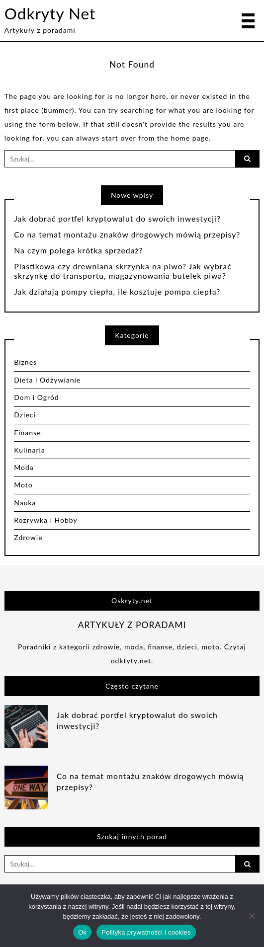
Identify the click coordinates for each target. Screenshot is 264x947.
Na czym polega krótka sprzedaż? (78, 250)
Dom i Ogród (36, 397)
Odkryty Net (50, 13)
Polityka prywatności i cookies (145, 932)
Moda (24, 467)
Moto (23, 484)
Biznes (25, 362)
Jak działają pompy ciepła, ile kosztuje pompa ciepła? (117, 291)
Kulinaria (29, 450)
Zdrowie (28, 537)
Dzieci (25, 414)
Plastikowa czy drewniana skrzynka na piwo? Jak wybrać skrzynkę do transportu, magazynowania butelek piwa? (122, 271)
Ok (82, 932)
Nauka (25, 502)
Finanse (27, 432)
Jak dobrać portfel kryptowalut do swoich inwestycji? (117, 218)
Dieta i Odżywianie (47, 380)
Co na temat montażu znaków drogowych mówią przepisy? (127, 234)
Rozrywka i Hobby (45, 520)
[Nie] (252, 916)
